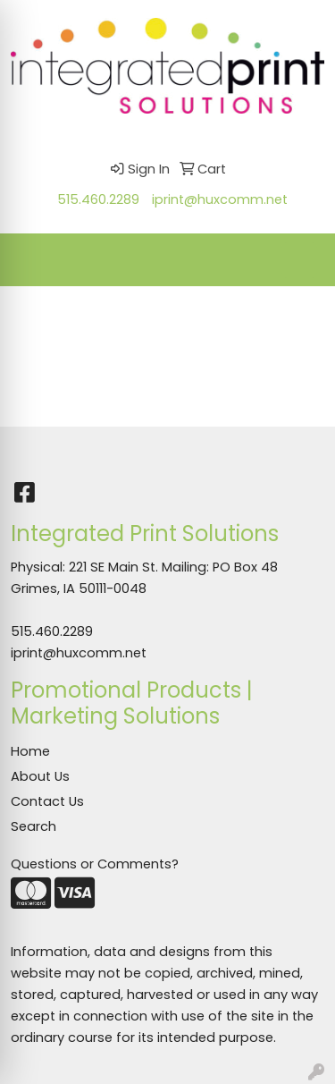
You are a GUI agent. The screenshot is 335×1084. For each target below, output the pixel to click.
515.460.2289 (98, 199)
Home (30, 751)
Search (33, 826)
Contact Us (47, 801)
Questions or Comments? (95, 864)
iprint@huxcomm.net (220, 199)
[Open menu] (299, 260)
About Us (40, 776)
